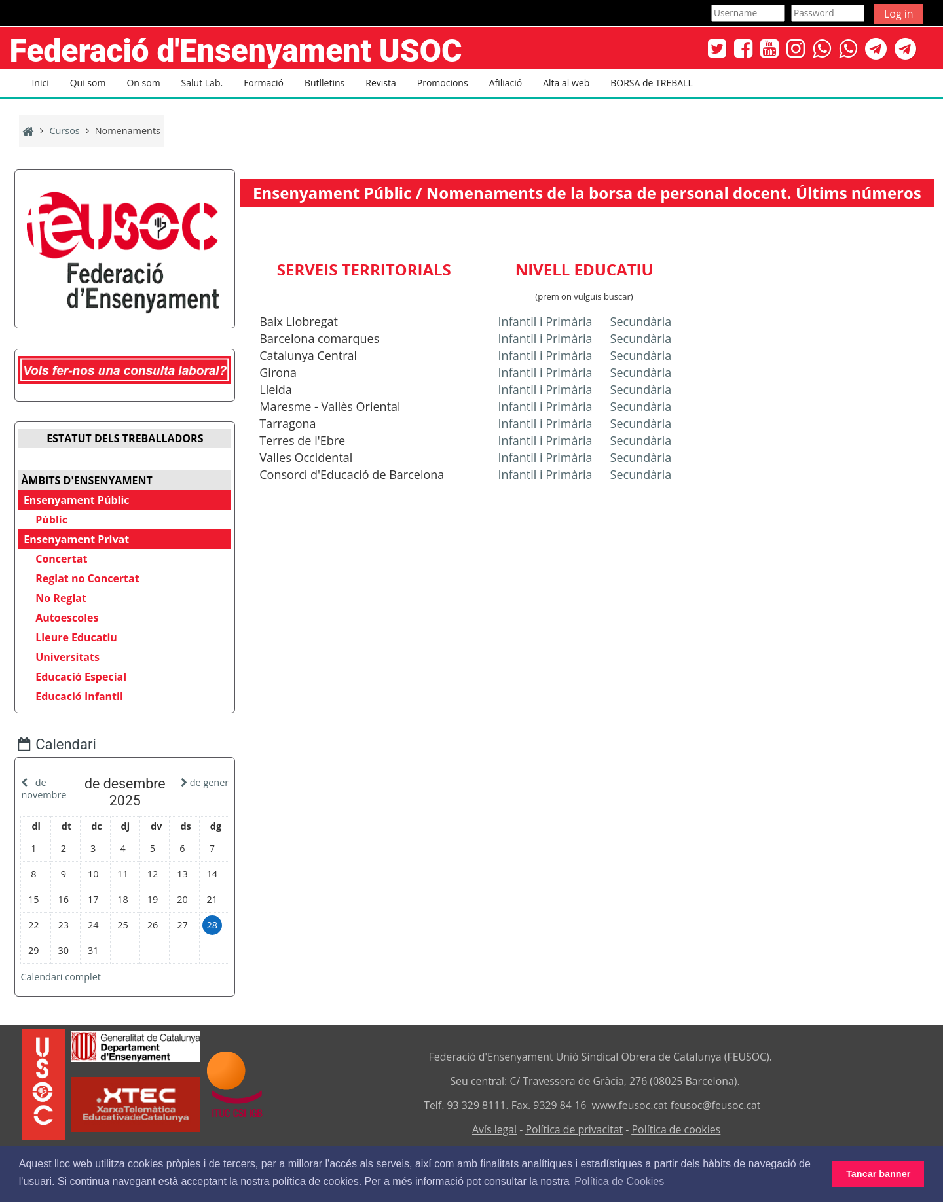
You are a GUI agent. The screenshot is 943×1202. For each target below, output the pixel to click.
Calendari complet (70, 974)
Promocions (442, 83)
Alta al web (566, 83)
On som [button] (143, 83)
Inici (39, 83)
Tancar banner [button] (878, 1174)
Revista (380, 83)
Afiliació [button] (506, 83)
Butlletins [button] (324, 83)
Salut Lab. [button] (202, 83)
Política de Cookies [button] (619, 1181)
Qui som (88, 83)
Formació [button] (264, 83)
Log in (899, 14)
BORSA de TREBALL (651, 83)
